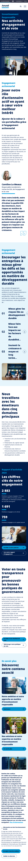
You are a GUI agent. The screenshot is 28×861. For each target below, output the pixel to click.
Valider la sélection (9, 856)
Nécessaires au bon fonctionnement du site (14, 828)
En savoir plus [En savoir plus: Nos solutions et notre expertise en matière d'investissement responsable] (8, 749)
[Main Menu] (25, 6)
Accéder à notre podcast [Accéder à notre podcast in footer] (11, 547)
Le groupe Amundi (5, 1)
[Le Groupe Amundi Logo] (5, 6)
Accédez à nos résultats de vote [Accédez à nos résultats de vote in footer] (12, 639)
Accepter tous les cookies (11, 851)
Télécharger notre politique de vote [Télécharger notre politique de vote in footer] (12, 645)
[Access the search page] (20, 6)
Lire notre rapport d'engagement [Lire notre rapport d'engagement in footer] (9, 553)
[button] (13, 1)
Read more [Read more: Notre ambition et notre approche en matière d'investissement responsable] (7, 709)
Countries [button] (19, 1)
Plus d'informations (16, 822)
